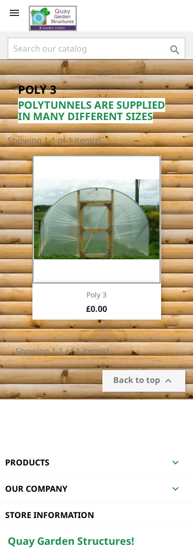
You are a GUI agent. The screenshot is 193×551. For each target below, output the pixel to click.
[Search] (96, 48)
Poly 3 (96, 294)
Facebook (17, 413)
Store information (49, 515)
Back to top (143, 381)
